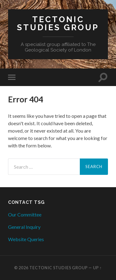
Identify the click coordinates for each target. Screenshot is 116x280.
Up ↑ (97, 267)
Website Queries (26, 239)
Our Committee (24, 214)
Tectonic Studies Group (58, 23)
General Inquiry (24, 227)
